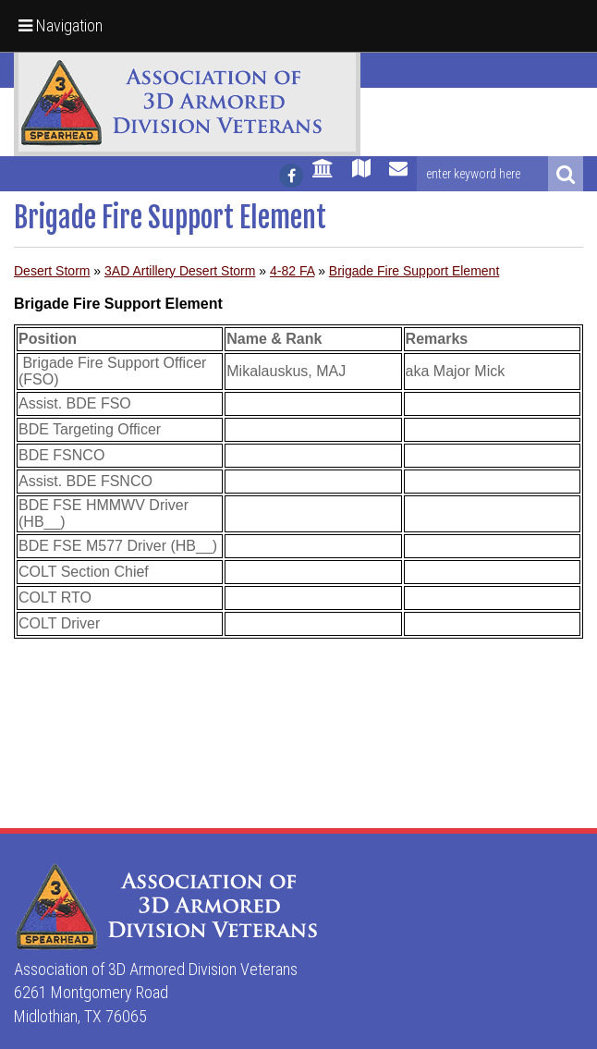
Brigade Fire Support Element (414, 270)
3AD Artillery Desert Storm (179, 270)
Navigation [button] (60, 25)
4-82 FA (292, 270)
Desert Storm (52, 270)
